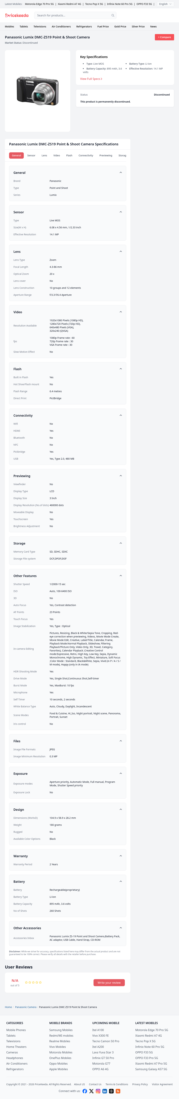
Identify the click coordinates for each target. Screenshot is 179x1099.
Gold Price (120, 26)
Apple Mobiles (58, 1069)
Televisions (40, 26)
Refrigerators (84, 26)
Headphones (14, 1058)
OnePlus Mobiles (60, 1058)
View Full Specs (91, 79)
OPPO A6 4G (100, 1069)
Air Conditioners (61, 26)
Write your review (109, 983)
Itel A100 (98, 1030)
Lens (44, 155)
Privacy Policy (140, 1084)
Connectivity (86, 155)
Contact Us (95, 1084)
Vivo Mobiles (57, 1047)
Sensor (31, 155)
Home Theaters (16, 1047)
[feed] (118, 1091)
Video (56, 155)
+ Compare (164, 37)
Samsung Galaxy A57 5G (151, 1069)
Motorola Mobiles (60, 1052)
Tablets (24, 26)
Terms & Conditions (117, 1084)
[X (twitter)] (91, 1091)
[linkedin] (104, 1091)
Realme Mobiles (59, 1041)
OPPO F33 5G (144, 4)
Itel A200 (98, 1047)
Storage (123, 155)
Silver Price (138, 26)
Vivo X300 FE (100, 1036)
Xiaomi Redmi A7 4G (69, 4)
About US (79, 1084)
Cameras (12, 1052)
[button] (67, 172)
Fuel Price (103, 26)
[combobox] (75, 15)
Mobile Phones (16, 1030)
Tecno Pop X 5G (94, 4)
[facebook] (85, 1091)
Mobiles (9, 26)
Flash (69, 155)
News (153, 26)
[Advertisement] (148, 15)
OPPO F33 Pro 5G (146, 1058)
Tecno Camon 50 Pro (105, 1041)
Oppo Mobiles (58, 1063)
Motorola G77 (101, 1063)
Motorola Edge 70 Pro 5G (39, 4)
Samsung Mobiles (61, 1030)
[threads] (111, 1091)
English (165, 4)
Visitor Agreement (162, 1084)
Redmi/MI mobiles (61, 1036)
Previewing (105, 155)
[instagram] (98, 1091)
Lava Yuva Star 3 (103, 1052)
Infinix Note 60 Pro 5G (120, 4)
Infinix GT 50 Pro (103, 1058)
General (16, 155)
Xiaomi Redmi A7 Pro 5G (151, 1063)
